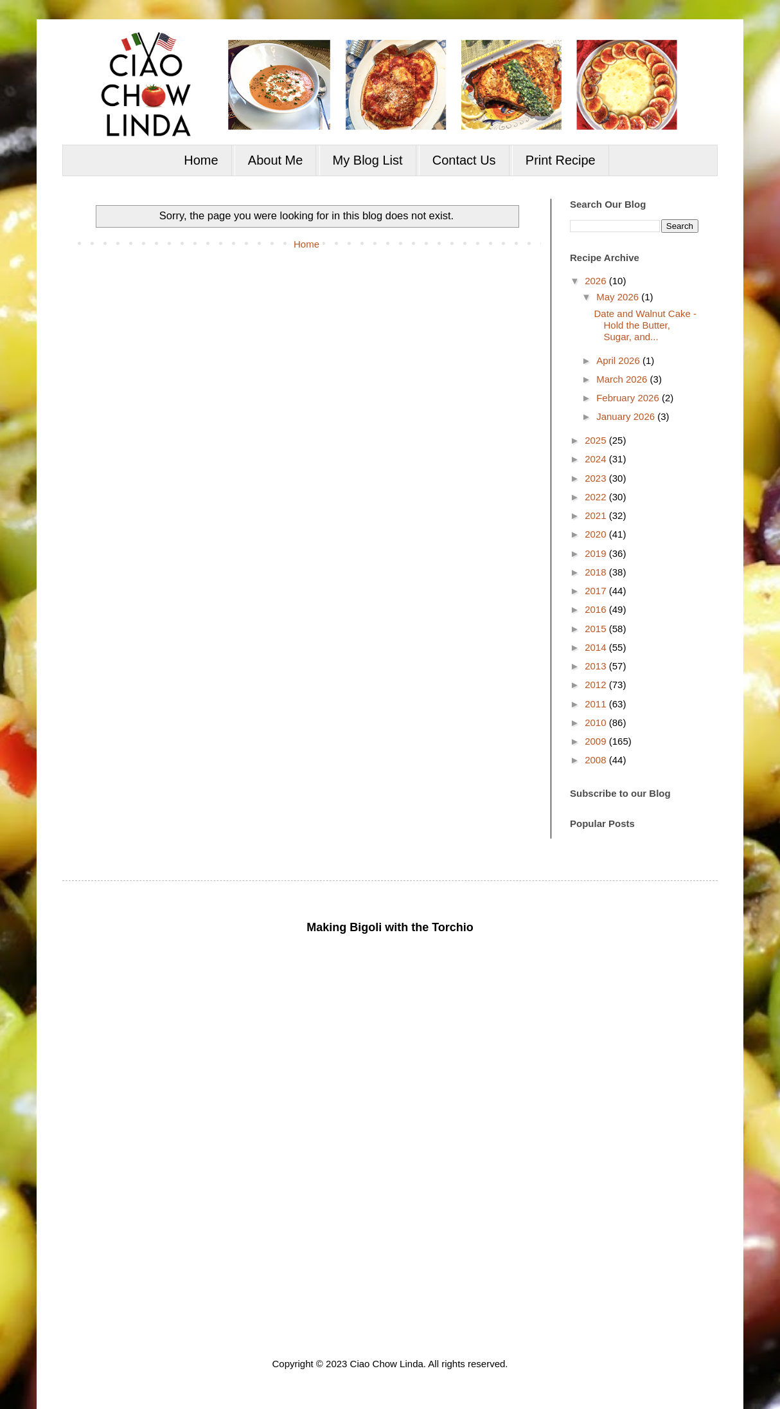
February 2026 (629, 397)
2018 (597, 572)
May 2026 (618, 296)
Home (201, 160)
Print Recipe (561, 160)
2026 (597, 280)
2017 (597, 590)
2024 (597, 458)
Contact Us (464, 160)
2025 (597, 440)
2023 (597, 478)
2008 (597, 759)
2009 (597, 741)
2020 (597, 534)
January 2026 (626, 416)
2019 (597, 553)
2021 (597, 515)
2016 (597, 609)
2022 (597, 496)
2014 (597, 647)
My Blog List (368, 160)
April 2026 (619, 360)
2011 (597, 703)
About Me (275, 160)
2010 (597, 722)
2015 (597, 628)
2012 (597, 684)
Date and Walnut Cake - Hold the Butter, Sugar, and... (645, 325)
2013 (597, 665)
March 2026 (623, 379)
